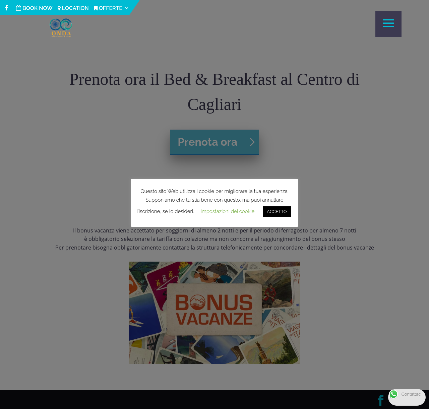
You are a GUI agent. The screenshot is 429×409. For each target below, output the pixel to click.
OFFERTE (108, 8)
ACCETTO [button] (277, 211)
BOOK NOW (34, 8)
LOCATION (73, 8)
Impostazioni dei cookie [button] (227, 211)
